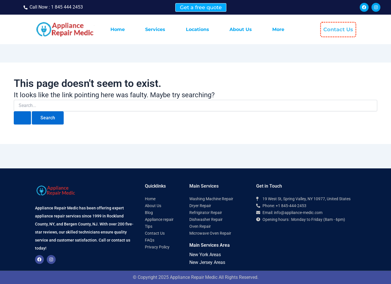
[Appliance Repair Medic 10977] (306, 248)
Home (117, 29)
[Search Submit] (22, 118)
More (278, 29)
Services (155, 29)
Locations (197, 29)
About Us (240, 29)
